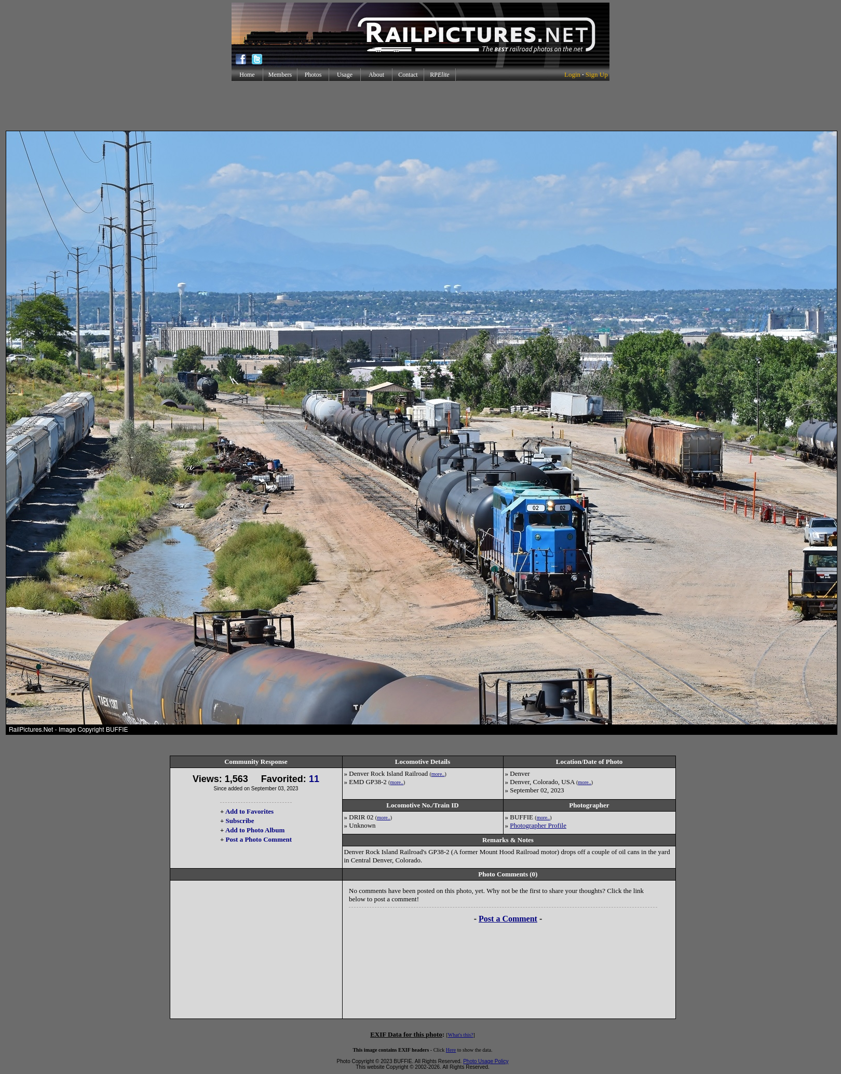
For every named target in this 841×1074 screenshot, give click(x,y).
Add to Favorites (249, 811)
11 (314, 779)
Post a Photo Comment (259, 839)
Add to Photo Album (255, 830)
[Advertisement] (420, 105)
